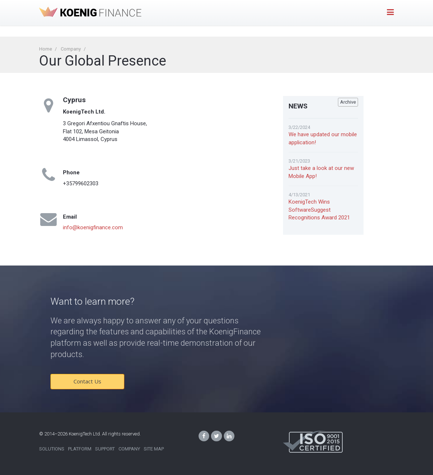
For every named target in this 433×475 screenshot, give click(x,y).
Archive (348, 102)
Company (71, 49)
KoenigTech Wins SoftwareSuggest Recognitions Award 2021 (319, 209)
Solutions (51, 449)
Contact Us (87, 381)
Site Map (154, 449)
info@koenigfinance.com (93, 227)
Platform (79, 449)
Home (45, 49)
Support (105, 449)
